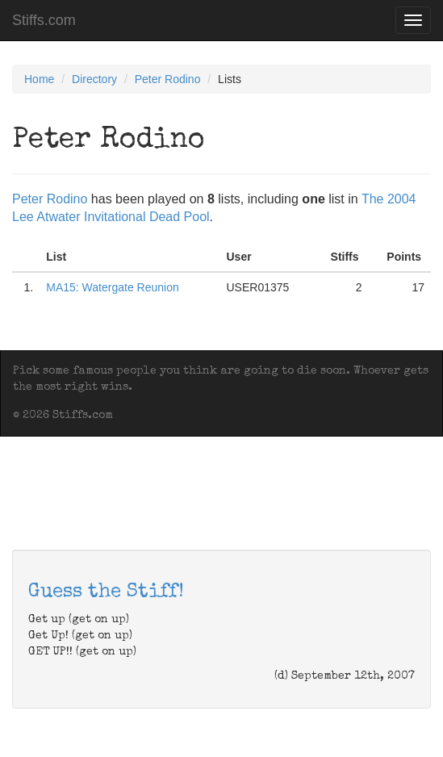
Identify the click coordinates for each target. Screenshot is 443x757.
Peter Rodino (168, 79)
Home (39, 79)
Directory (94, 79)
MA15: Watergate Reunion (112, 287)
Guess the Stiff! (106, 592)
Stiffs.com (44, 20)
